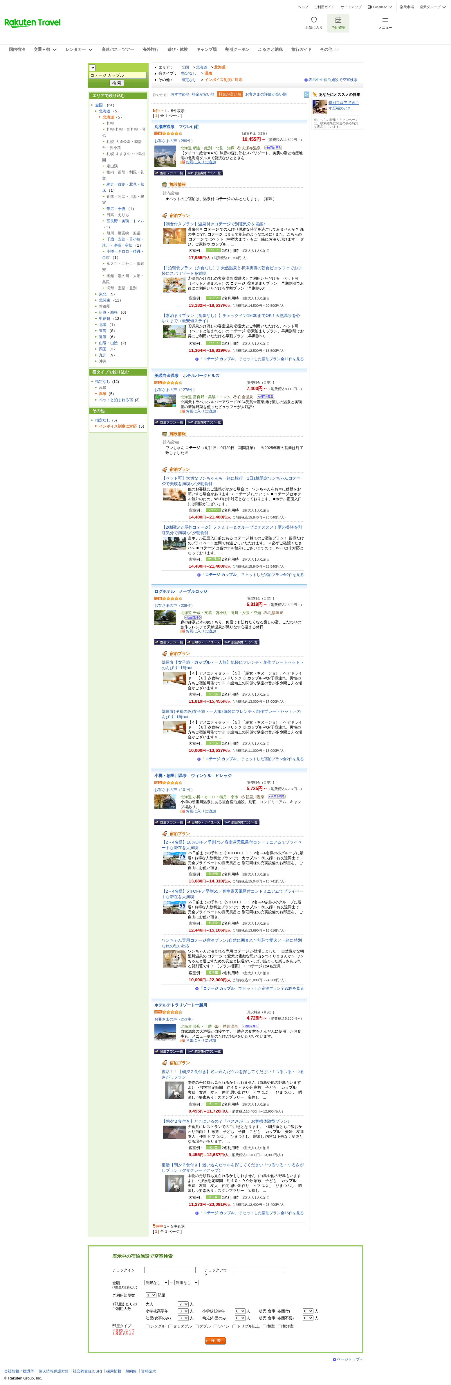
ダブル (205, 1326)
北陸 (103, 324)
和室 (271, 1326)
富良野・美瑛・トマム (125, 221)
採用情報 (113, 1371)
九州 (103, 355)
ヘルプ (303, 7)
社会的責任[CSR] (87, 1371)
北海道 (201, 67)
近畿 (103, 337)
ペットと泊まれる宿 (116, 400)
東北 (103, 294)
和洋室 (288, 1326)
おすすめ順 (180, 94)
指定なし (188, 73)
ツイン (224, 1326)
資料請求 (148, 1371)
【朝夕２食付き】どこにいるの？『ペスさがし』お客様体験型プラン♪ (226, 1121)
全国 (185, 67)
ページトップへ (350, 1359)
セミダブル (182, 1326)
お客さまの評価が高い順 (266, 94)
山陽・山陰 (108, 343)
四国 (103, 349)
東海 (103, 331)
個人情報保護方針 (54, 1371)
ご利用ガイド (324, 7)
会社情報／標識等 (19, 1371)
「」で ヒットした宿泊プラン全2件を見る (252, 575)
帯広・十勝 (116, 209)
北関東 (104, 300)
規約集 (131, 1371)
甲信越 (104, 318)
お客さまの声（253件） (174, 1019)
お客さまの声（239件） (174, 605)
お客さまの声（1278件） (175, 389)
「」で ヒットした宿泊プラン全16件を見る (251, 1213)
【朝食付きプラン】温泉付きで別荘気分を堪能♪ (213, 224)
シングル (157, 1326)
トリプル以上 (248, 1326)
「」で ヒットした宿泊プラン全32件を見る (251, 988)
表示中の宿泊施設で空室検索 (333, 80)
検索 (215, 1341)
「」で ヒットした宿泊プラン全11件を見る (251, 359)
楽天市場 (407, 7)
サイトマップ (351, 7)
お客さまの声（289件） (174, 141)
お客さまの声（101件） (174, 789)
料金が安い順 (203, 94)
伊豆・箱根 (108, 312)
